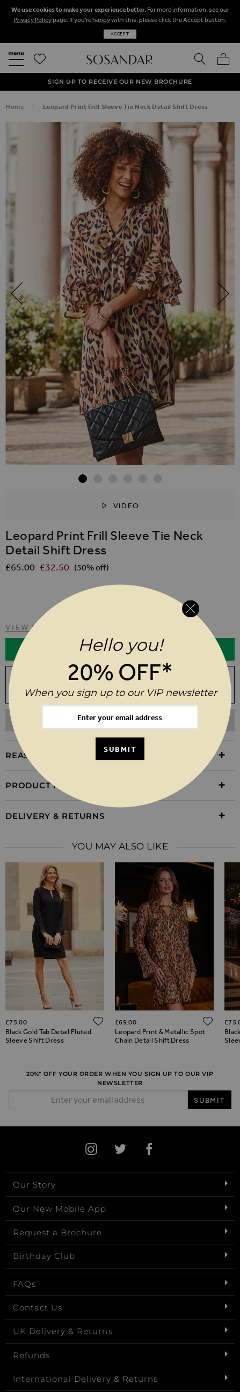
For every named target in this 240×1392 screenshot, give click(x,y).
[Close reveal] (190, 608)
